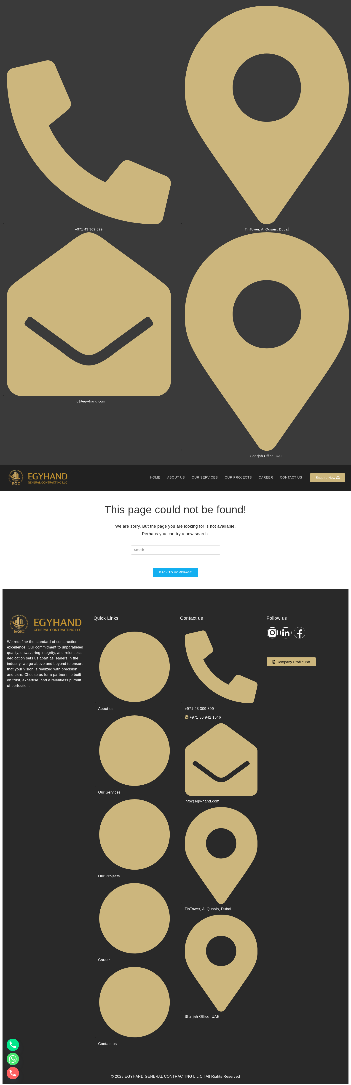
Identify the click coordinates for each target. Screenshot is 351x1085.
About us (172, 478)
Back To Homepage (175, 573)
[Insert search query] (175, 550)
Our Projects (236, 478)
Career (264, 478)
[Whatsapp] (13, 1059)
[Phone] (13, 1045)
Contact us (290, 478)
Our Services (201, 478)
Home (150, 478)
